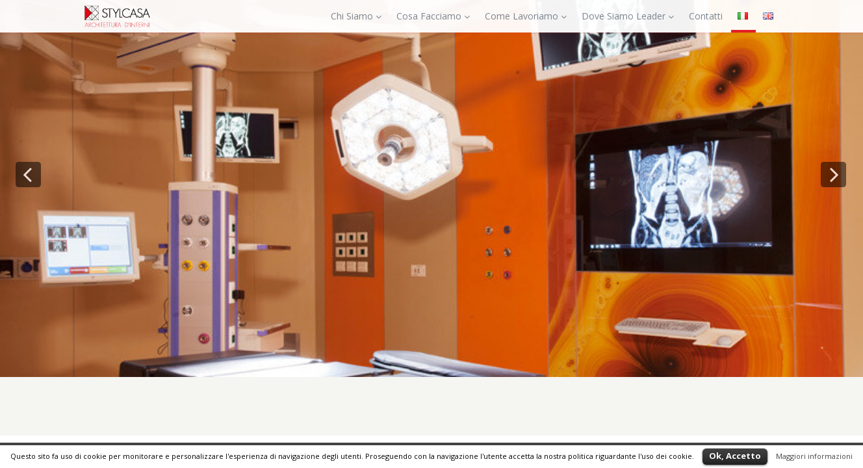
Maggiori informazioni (814, 456)
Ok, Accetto (735, 456)
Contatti (706, 16)
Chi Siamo (356, 16)
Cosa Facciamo (433, 16)
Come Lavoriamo (526, 16)
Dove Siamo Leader (628, 16)
